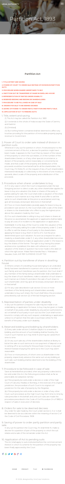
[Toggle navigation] (62, 3)
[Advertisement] (32, 52)
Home (14, 469)
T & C (35, 469)
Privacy (25, 469)
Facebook (47, 469)
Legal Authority (10, 4)
